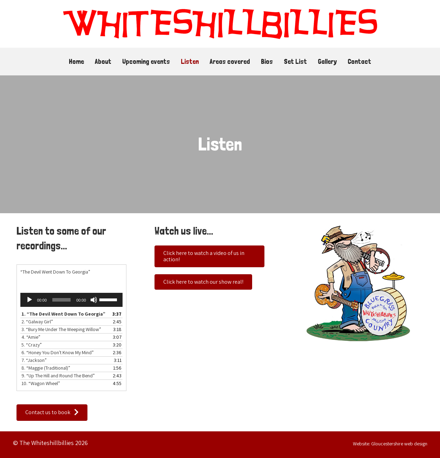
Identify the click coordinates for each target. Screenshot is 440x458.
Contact (359, 61)
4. (30, 337)
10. (40, 383)
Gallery (327, 61)
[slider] (61, 300)
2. (37, 321)
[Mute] (93, 299)
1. (63, 314)
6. (57, 352)
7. (34, 360)
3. (61, 329)
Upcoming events (146, 61)
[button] (52, 412)
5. (31, 345)
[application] (71, 300)
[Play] (29, 299)
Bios (267, 61)
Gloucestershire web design (399, 443)
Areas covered (230, 61)
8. (45, 368)
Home (76, 61)
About (103, 61)
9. (58, 375)
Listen (190, 61)
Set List (295, 61)
